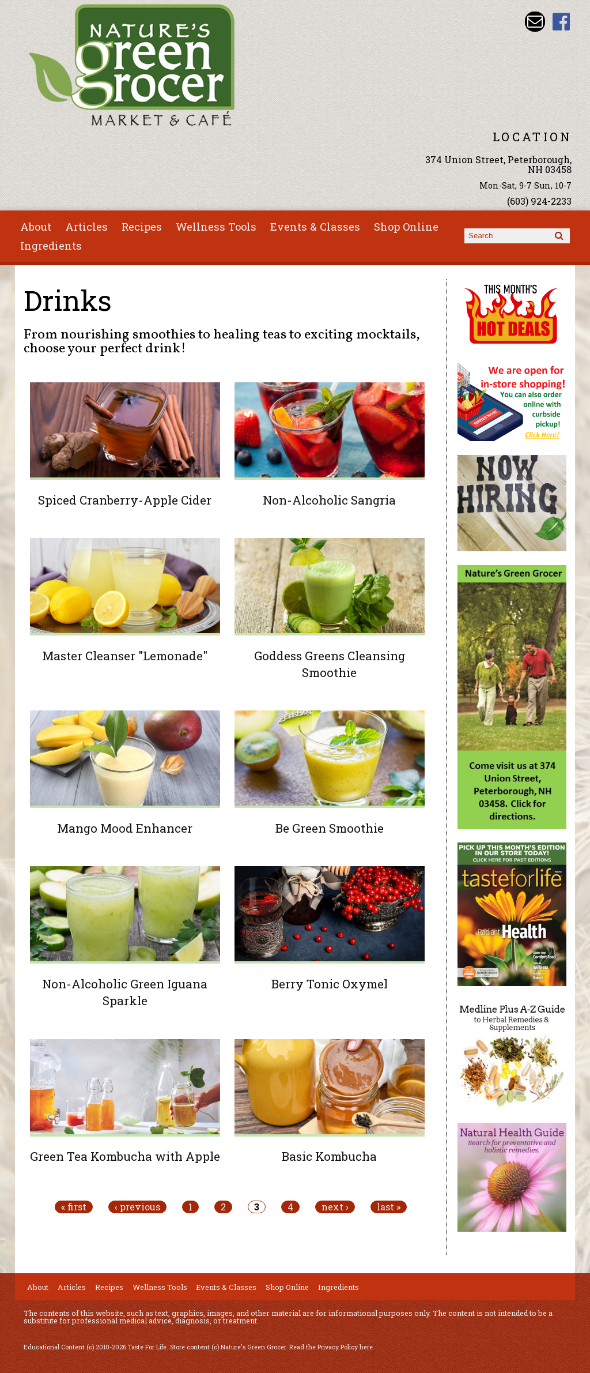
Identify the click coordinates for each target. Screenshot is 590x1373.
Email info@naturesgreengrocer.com (535, 22)
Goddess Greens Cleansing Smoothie (329, 664)
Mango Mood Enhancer (124, 828)
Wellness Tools (216, 227)
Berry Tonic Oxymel (329, 984)
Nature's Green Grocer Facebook (561, 22)
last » (388, 1207)
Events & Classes (315, 227)
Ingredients (51, 246)
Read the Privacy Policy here (331, 1347)
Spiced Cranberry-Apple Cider (124, 500)
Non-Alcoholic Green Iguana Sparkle (124, 992)
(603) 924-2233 (539, 201)
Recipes (142, 227)
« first (73, 1207)
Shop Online (406, 227)
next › (335, 1207)
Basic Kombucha (329, 1156)
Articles (86, 227)
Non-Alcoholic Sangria (329, 500)
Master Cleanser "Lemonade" (124, 656)
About (35, 227)
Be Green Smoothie (329, 828)
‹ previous (137, 1207)
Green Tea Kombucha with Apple (125, 1156)
